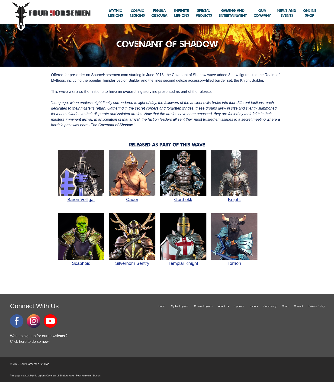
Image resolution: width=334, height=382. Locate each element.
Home (161, 306)
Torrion (234, 260)
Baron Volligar (81, 197)
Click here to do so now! (30, 341)
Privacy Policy (316, 306)
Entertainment (233, 13)
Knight (234, 197)
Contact (298, 306)
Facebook (16, 321)
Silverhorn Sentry (132, 260)
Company (262, 13)
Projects (204, 13)
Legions (115, 13)
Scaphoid (81, 260)
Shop (309, 13)
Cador (132, 197)
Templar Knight (183, 260)
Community (270, 306)
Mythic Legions (179, 306)
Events (286, 13)
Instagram (33, 321)
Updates (239, 306)
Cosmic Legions (203, 306)
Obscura (159, 13)
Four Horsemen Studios (50, 16)
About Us (223, 306)
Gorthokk (183, 197)
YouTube (50, 321)
